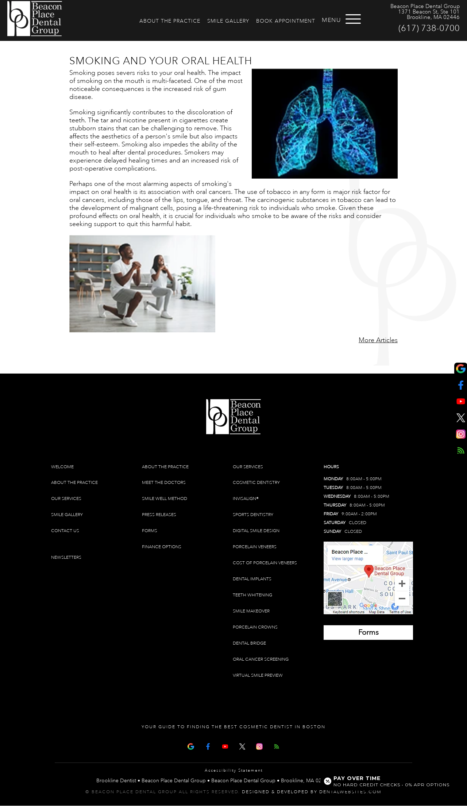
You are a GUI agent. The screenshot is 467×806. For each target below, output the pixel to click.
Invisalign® (246, 498)
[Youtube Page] (225, 746)
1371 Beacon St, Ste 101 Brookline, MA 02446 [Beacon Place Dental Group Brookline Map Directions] (429, 14)
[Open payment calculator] (387, 781)
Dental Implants (252, 579)
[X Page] (242, 746)
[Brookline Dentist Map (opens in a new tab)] (368, 578)
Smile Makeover (251, 611)
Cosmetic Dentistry (256, 482)
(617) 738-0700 (429, 28)
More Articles (378, 340)
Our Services (66, 498)
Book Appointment (285, 21)
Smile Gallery (228, 21)
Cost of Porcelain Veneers (265, 563)
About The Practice (169, 21)
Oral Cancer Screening (261, 659)
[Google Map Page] (190, 746)
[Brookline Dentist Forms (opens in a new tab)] (368, 632)
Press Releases (159, 514)
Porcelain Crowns (255, 627)
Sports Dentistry (253, 514)
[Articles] (276, 746)
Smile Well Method (164, 498)
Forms (149, 531)
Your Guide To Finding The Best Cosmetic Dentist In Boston (233, 727)
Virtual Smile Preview (258, 675)
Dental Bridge (249, 643)
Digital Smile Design (256, 531)
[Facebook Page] (207, 746)
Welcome (62, 467)
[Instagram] (259, 746)
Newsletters (66, 557)
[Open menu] (353, 19)
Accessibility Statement (234, 770)
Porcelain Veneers (255, 547)
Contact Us (65, 531)
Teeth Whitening (252, 595)
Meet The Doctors (164, 482)
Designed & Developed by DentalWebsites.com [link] (312, 792)
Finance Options (161, 547)
